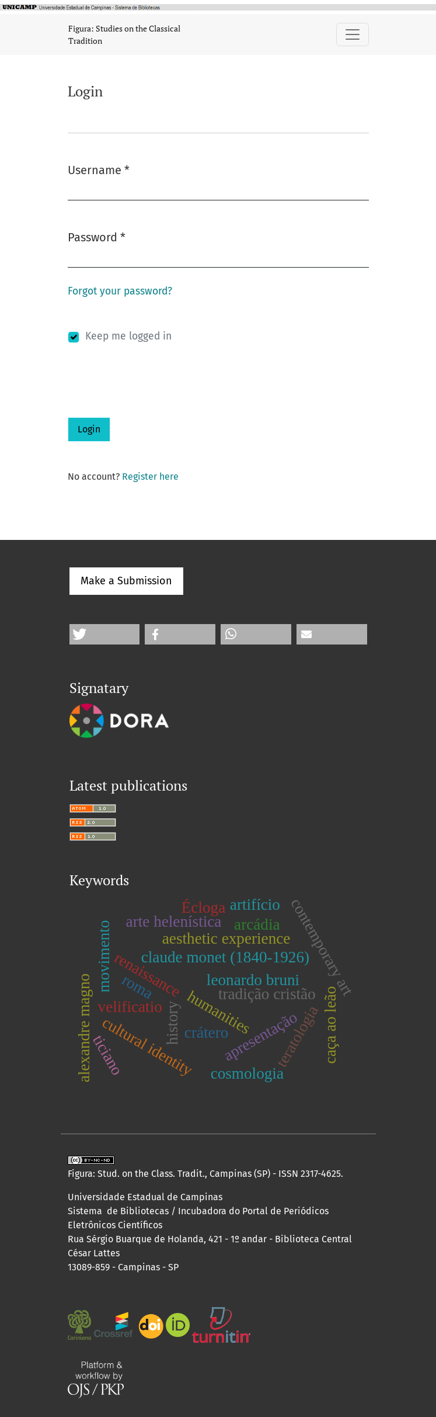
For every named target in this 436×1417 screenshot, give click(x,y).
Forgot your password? (120, 291)
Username (99, 169)
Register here (150, 476)
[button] (104, 634)
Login (89, 429)
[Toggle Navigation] (352, 34)
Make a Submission (126, 580)
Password (96, 236)
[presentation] (156, 394)
